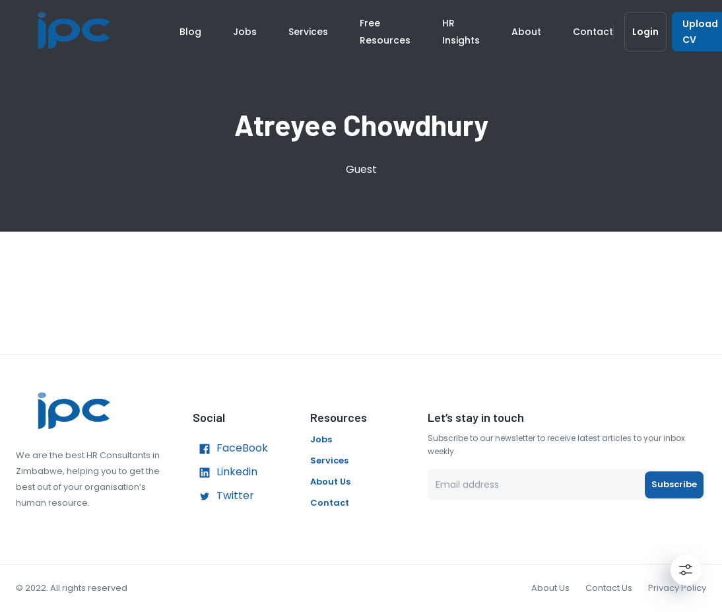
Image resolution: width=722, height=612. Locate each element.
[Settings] (685, 569)
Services (308, 31)
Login (645, 32)
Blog (190, 31)
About (526, 31)
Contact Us (608, 588)
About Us (330, 481)
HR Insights (461, 32)
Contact (593, 31)
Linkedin (225, 473)
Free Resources (385, 32)
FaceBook (230, 449)
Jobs (245, 31)
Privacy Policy (677, 588)
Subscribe (674, 484)
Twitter (223, 496)
